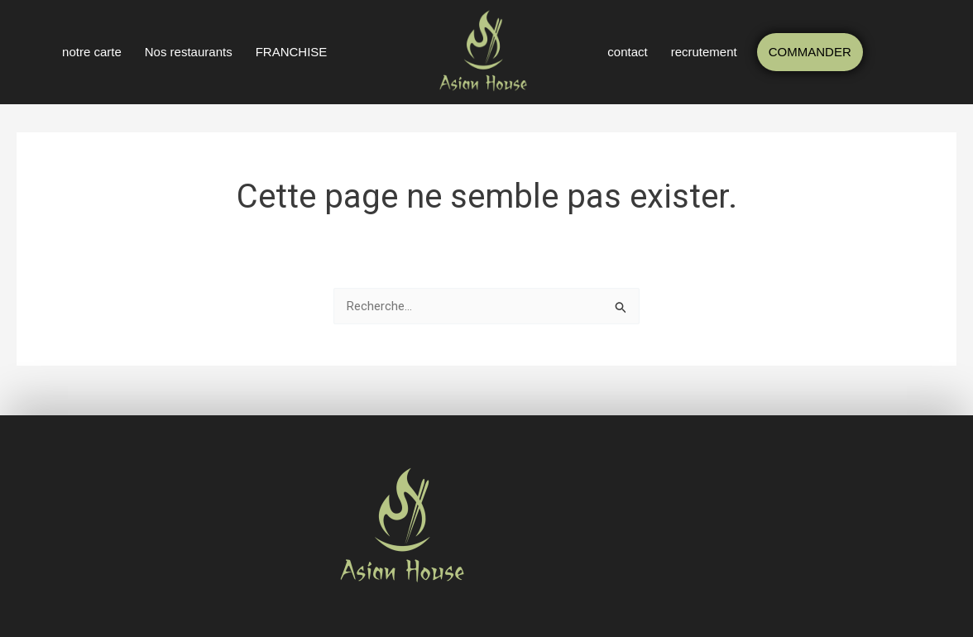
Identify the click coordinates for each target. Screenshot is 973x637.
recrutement (704, 52)
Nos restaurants (188, 52)
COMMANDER (810, 52)
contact (627, 52)
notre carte (92, 52)
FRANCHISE (292, 52)
